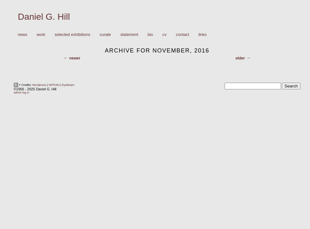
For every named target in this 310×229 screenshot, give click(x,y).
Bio (150, 34)
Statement (129, 34)
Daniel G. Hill (44, 17)
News (22, 34)
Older (240, 58)
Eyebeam (68, 85)
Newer (74, 58)
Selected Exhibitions (72, 34)
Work (39, 35)
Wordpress (39, 85)
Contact (182, 34)
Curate (105, 34)
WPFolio (54, 85)
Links (202, 34)
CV (164, 34)
